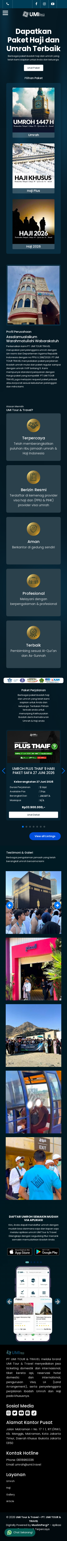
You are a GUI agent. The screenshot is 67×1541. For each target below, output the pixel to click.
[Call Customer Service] (7, 4)
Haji (8, 1488)
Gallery (10, 1494)
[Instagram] (44, 4)
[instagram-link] (9, 1413)
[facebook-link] (28, 1413)
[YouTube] (52, 4)
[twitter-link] (15, 1413)
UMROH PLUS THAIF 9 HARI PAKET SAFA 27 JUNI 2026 (33, 771)
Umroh (10, 1481)
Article (10, 1501)
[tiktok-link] (34, 1413)
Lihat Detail (33, 814)
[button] (62, 770)
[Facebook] (36, 4)
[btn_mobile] (5, 13)
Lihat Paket (34, 67)
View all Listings (45, 836)
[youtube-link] (22, 1413)
